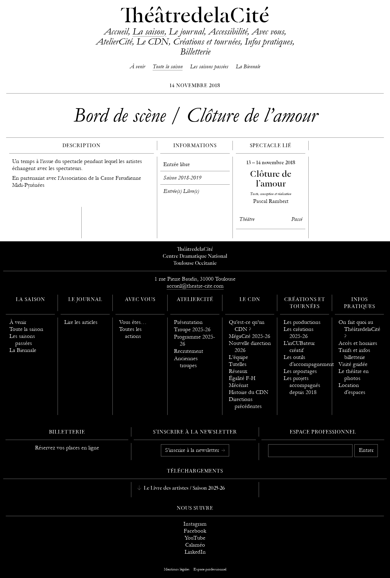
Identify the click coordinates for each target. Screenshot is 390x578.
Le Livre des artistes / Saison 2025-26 (184, 488)
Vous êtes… (133, 322)
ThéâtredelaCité (195, 16)
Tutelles (237, 364)
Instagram (195, 524)
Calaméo (195, 545)
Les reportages (300, 371)
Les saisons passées (209, 66)
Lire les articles (81, 322)
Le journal (186, 31)
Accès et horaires (358, 343)
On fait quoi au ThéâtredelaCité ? (359, 329)
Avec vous (268, 31)
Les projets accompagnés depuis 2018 (302, 385)
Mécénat (238, 385)
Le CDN (152, 41)
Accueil (116, 31)
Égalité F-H (242, 378)
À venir (137, 66)
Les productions (302, 322)
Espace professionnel (323, 432)
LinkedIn (195, 552)
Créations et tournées (206, 41)
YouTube (195, 538)
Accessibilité (227, 31)
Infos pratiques (268, 41)
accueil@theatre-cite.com (195, 286)
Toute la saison (168, 66)
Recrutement (188, 351)
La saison (148, 31)
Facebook (195, 531)
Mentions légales (177, 569)
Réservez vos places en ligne (67, 448)
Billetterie (195, 51)
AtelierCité (114, 41)
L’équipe (238, 357)
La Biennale (248, 66)
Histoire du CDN (248, 392)
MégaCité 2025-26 (249, 336)
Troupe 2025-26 (192, 329)
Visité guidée (353, 364)
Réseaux (238, 371)
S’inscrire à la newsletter (193, 450)
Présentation (188, 322)
